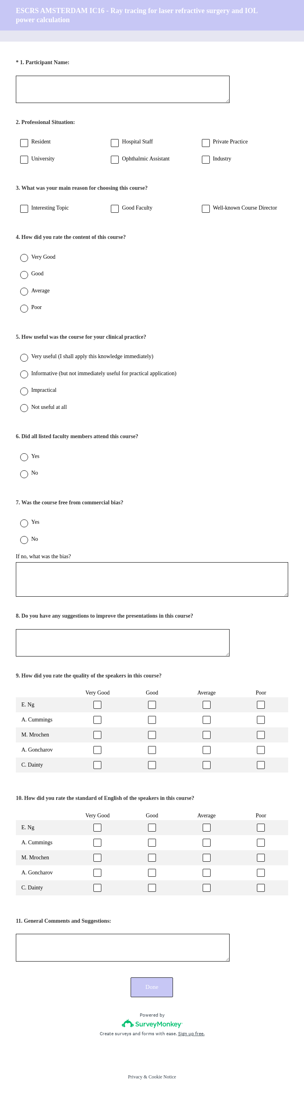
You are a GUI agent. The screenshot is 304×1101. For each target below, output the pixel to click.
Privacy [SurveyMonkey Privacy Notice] (135, 1077)
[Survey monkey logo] (152, 1023)
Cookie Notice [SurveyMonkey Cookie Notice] (162, 1077)
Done (152, 987)
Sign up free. (191, 1033)
